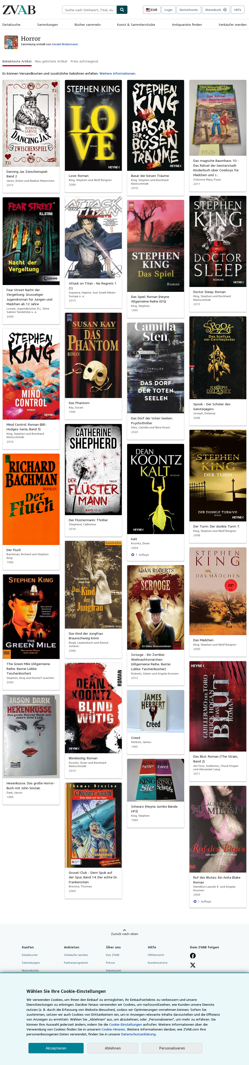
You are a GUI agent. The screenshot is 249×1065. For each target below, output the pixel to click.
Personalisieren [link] (172, 1048)
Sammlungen (47, 24)
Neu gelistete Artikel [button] (51, 61)
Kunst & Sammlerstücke (136, 24)
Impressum (113, 970)
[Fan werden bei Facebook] (193, 956)
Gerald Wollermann (65, 44)
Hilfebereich (156, 955)
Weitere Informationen (117, 73)
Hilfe (237, 10)
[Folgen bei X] (193, 965)
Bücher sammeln (88, 24)
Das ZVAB (112, 955)
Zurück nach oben (124, 934)
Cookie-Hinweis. (114, 1029)
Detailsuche (11, 24)
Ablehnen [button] (113, 1048)
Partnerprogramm (76, 962)
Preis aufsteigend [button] (84, 61)
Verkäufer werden (233, 24)
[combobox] (89, 10)
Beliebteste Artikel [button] (17, 61)
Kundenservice (158, 962)
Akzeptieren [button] (56, 1048)
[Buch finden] (122, 10)
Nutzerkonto (189, 10)
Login (168, 10)
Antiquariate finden (187, 24)
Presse (110, 962)
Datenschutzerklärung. (138, 1034)
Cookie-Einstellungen (125, 1024)
